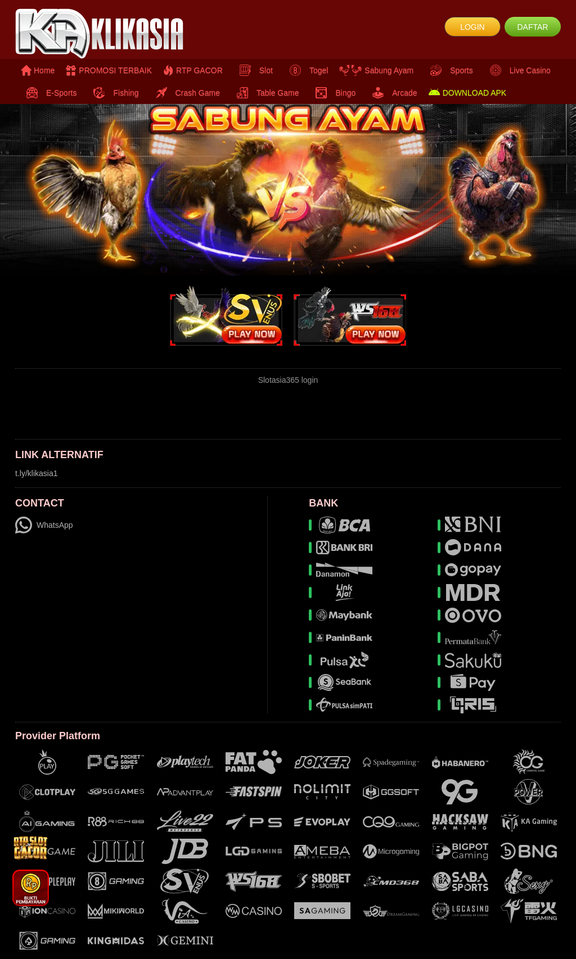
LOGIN (472, 26)
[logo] (106, 33)
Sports (448, 70)
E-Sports (48, 92)
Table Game (265, 92)
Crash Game (185, 92)
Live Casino (517, 70)
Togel (306, 70)
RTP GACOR (193, 70)
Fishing (113, 92)
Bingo (333, 92)
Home (38, 70)
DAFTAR (532, 26)
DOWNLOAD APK (468, 93)
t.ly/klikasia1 (36, 473)
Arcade (392, 92)
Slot (253, 70)
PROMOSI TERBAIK (109, 70)
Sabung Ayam (376, 70)
